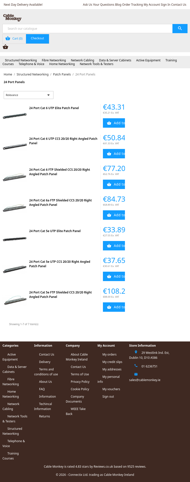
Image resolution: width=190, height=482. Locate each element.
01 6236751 (150, 366)
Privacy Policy (80, 382)
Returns (44, 416)
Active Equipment (148, 60)
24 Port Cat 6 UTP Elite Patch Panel (54, 108)
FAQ (42, 389)
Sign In (165, 4)
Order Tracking (132, 4)
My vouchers (111, 389)
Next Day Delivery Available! (23, 4)
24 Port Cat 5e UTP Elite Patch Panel (55, 231)
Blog (118, 4)
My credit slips (112, 362)
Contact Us (178, 4)
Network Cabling (82, 60)
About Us (45, 382)
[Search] (95, 28)
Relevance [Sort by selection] (28, 95)
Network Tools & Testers (97, 64)
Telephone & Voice (31, 64)
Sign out (108, 396)
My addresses (111, 369)
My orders (109, 354)
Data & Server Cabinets (115, 60)
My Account (152, 4)
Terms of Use (80, 374)
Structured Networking (21, 60)
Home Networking (62, 64)
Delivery (44, 362)
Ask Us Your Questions (98, 4)
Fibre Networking (54, 60)
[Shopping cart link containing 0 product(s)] (25, 39)
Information (47, 396)
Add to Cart (119, 122)
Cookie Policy (80, 389)
